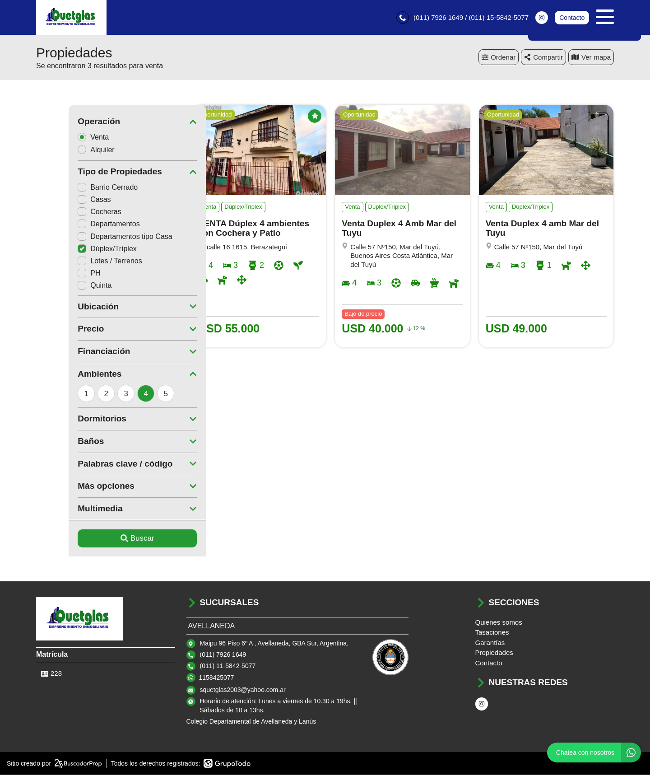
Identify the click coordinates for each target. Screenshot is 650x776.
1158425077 (216, 679)
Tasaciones (492, 633)
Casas (61, 200)
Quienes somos (498, 623)
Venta (63, 138)
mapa (591, 58)
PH (56, 274)
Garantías (490, 644)
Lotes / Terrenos (77, 262)
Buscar (105, 539)
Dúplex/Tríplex (74, 250)
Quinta (62, 286)
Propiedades (494, 654)
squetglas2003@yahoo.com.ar (243, 691)
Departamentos (76, 225)
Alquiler (66, 151)
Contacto (572, 18)
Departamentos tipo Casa (92, 238)
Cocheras (66, 213)
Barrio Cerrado (75, 188)
